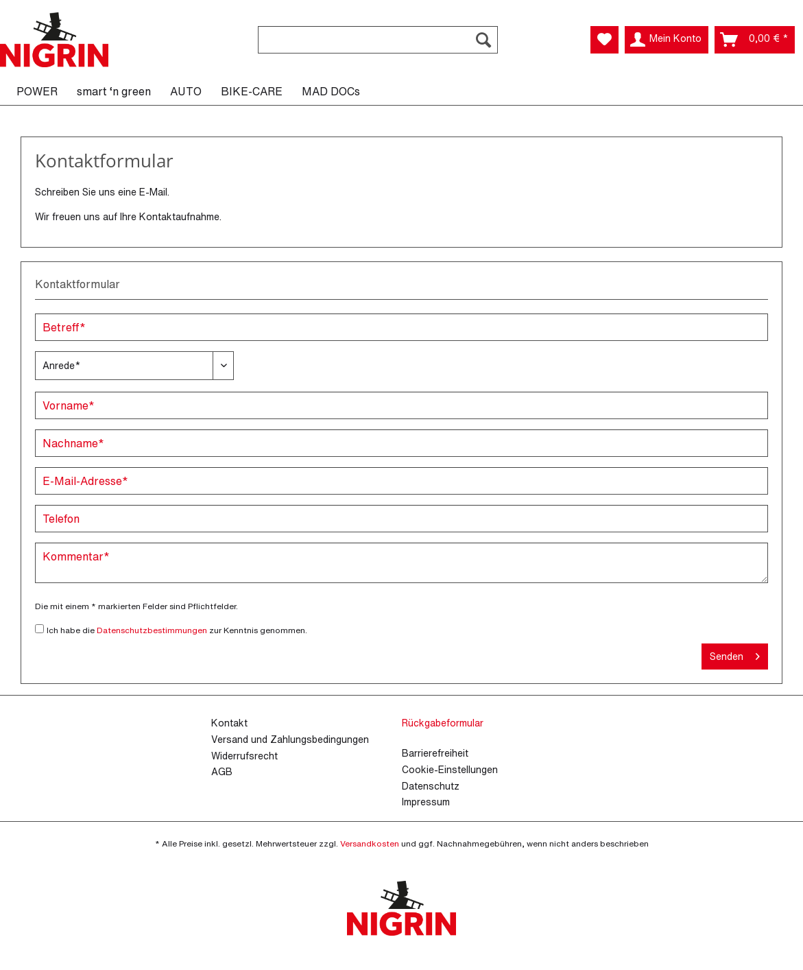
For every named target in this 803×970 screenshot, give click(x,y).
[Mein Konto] (666, 40)
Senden (735, 654)
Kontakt (229, 722)
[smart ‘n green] (113, 91)
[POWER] (37, 91)
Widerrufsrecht (244, 755)
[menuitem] (378, 47)
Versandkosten (369, 843)
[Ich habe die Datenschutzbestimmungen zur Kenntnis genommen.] (39, 628)
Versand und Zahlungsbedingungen (290, 739)
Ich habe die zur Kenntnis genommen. (177, 630)
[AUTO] (185, 91)
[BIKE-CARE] (251, 91)
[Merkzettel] (604, 40)
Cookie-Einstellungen (450, 769)
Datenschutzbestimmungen (152, 630)
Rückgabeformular (442, 722)
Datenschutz (430, 786)
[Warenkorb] (755, 40)
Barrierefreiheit (435, 753)
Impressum (426, 801)
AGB (221, 771)
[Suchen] (483, 40)
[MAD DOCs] (331, 91)
